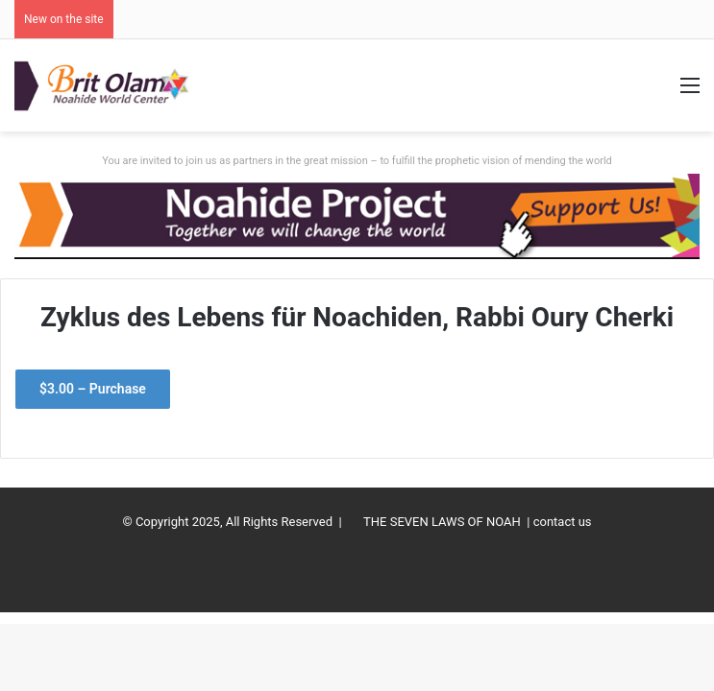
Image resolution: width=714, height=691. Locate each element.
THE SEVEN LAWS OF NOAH (442, 521)
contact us (562, 521)
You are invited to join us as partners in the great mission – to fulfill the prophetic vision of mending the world (357, 161)
